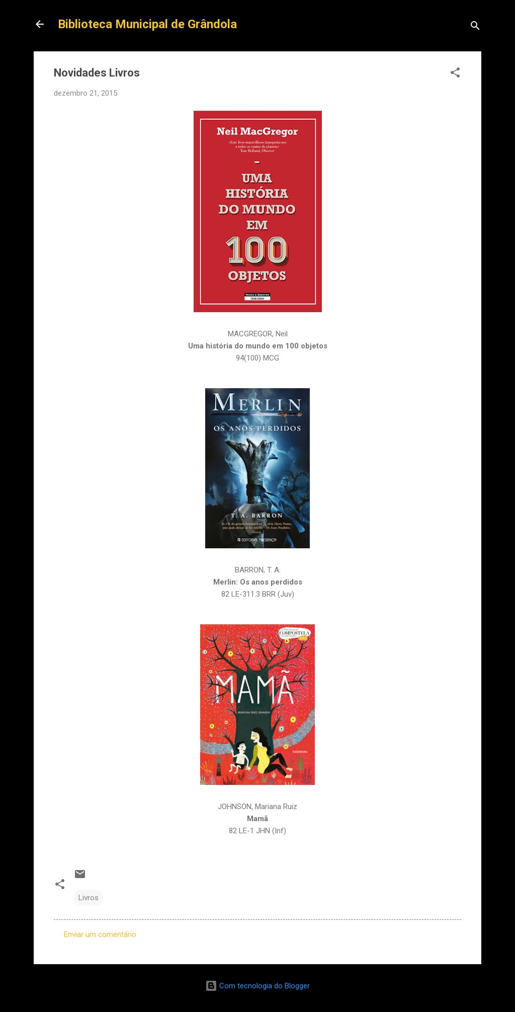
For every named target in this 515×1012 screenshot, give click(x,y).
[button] (455, 74)
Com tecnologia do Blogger (257, 985)
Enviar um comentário (100, 934)
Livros (88, 897)
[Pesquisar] (475, 27)
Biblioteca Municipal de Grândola (147, 24)
